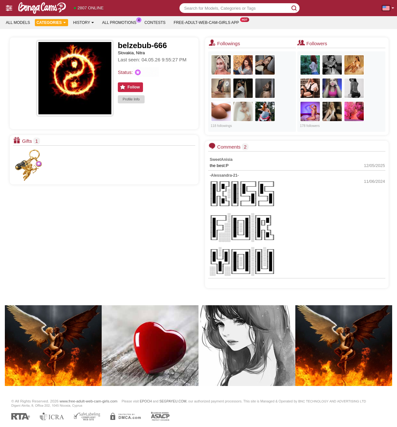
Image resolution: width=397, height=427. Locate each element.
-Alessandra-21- (224, 175)
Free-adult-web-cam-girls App (208, 22)
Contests (155, 22)
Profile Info (131, 99)
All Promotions (120, 22)
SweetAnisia (221, 159)
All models (18, 22)
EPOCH (146, 401)
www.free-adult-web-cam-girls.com (88, 401)
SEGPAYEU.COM (173, 401)
